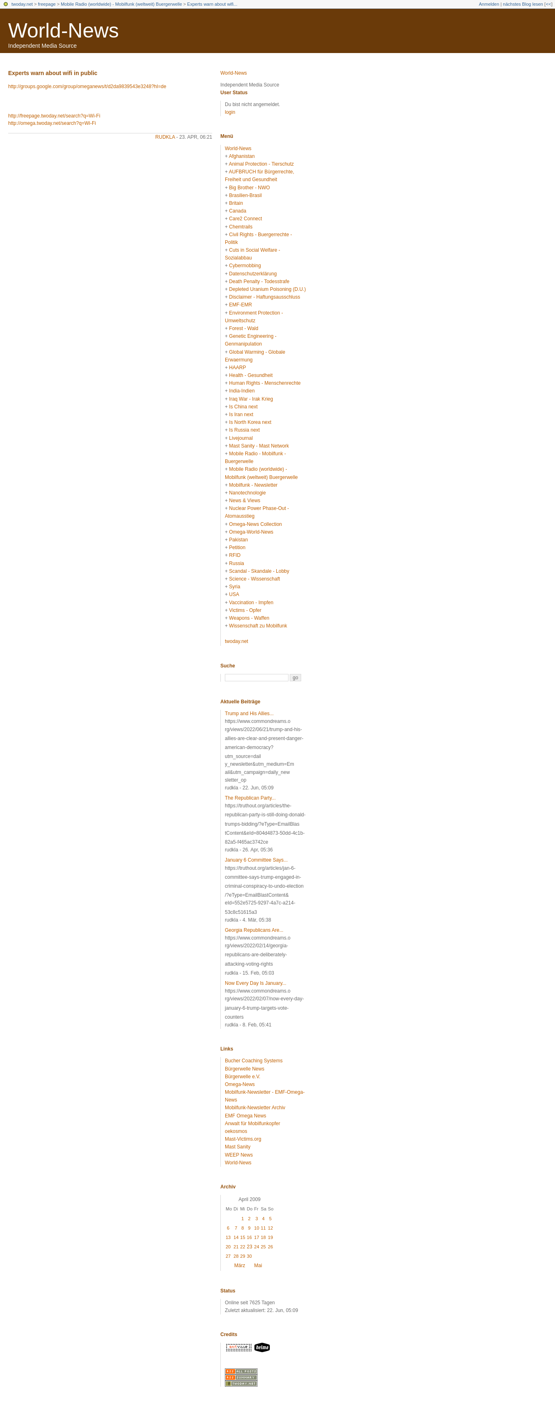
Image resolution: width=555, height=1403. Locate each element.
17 (256, 1237)
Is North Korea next (250, 422)
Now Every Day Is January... (255, 983)
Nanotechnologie (247, 493)
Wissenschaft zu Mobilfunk (258, 626)
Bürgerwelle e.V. (242, 1076)
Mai (258, 1265)
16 (249, 1237)
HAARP (237, 367)
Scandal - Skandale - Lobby (259, 571)
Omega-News (240, 1084)
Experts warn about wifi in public (53, 73)
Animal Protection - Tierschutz (261, 164)
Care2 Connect (245, 219)
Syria (234, 587)
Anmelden (489, 4)
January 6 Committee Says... (256, 860)
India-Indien (242, 391)
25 (263, 1246)
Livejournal (241, 438)
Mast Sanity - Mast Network (259, 446)
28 (235, 1256)
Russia (236, 563)
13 (228, 1237)
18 (263, 1237)
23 (249, 1247)
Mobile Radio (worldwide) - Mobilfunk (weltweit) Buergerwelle (121, 4)
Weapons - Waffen (249, 618)
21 (235, 1246)
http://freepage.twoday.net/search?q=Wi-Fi (54, 116)
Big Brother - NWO (249, 188)
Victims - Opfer (245, 610)
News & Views (244, 500)
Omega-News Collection (255, 524)
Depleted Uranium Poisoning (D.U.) (267, 289)
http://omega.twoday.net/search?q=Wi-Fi (52, 123)
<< (548, 4)
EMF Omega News (245, 1116)
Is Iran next (241, 414)
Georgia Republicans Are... (254, 930)
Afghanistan (242, 156)
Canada (237, 211)
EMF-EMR (240, 305)
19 (270, 1237)
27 (228, 1256)
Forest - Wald (243, 328)
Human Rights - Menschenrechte (264, 383)
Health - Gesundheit (251, 375)
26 (270, 1246)
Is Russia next (244, 430)
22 (242, 1246)
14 (235, 1237)
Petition (237, 547)
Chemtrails (240, 227)
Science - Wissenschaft (254, 579)
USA (234, 594)
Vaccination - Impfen (251, 602)
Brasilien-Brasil (245, 195)
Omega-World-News (251, 532)
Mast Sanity (238, 1147)
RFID (234, 555)
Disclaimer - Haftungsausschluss (264, 297)
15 (242, 1237)
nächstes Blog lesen (523, 4)
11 (263, 1228)
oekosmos (236, 1131)
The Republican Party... (250, 798)
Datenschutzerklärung (253, 274)
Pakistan (238, 540)
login (230, 112)
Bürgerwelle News (244, 1069)
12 (270, 1228)
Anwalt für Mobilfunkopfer (252, 1123)
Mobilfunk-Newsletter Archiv (255, 1107)
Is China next (243, 407)
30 (249, 1256)
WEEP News (239, 1155)
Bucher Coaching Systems (253, 1061)
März (239, 1265)
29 (242, 1256)
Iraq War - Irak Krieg (251, 399)
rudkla (165, 137)
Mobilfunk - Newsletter (253, 485)
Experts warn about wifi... (212, 4)
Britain (236, 203)
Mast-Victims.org (243, 1139)
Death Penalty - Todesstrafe (259, 281)
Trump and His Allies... (249, 713)
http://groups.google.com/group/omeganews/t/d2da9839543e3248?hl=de (87, 86)
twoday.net (22, 4)
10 (256, 1228)
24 (256, 1246)
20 (228, 1246)
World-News (63, 30)
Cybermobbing (245, 265)
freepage (47, 4)
